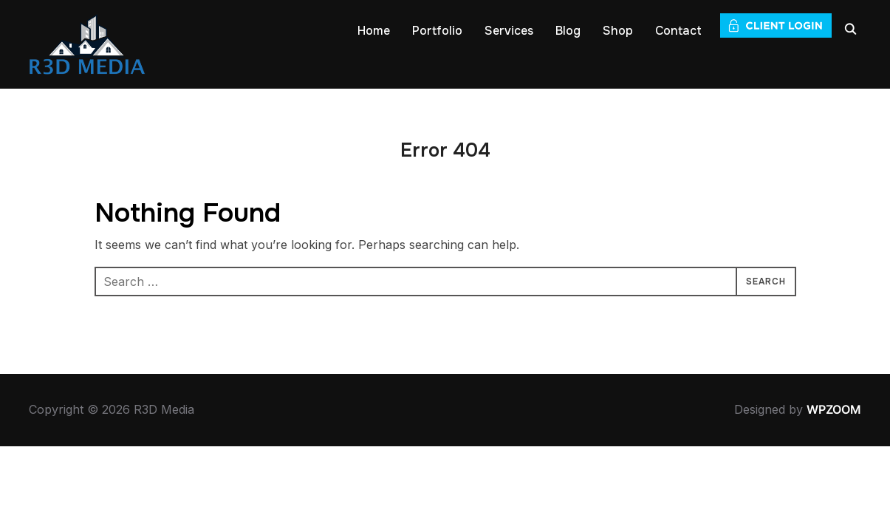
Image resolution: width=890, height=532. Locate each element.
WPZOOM (834, 409)
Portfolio (437, 30)
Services (509, 30)
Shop (618, 30)
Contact (678, 30)
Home (373, 30)
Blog (568, 30)
